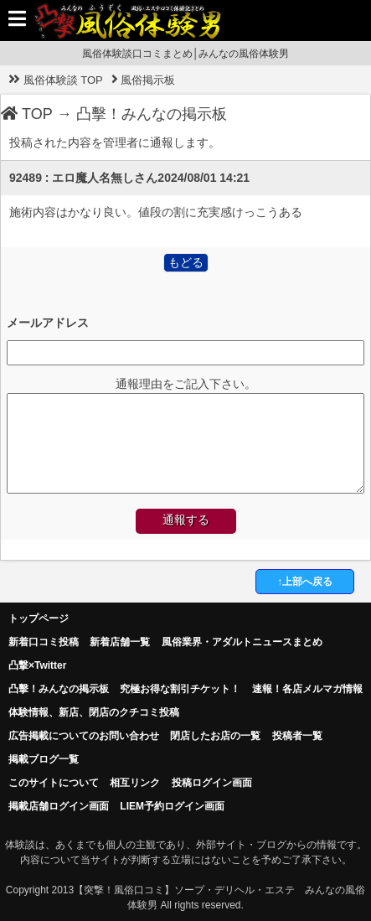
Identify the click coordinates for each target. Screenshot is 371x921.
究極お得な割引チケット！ (180, 689)
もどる (186, 262)
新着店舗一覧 (120, 642)
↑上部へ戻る (304, 581)
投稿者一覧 (297, 736)
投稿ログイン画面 (212, 783)
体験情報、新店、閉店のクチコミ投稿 (93, 712)
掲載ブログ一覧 (43, 759)
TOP (27, 114)
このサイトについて (53, 783)
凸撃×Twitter (37, 665)
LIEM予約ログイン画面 (172, 806)
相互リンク (135, 783)
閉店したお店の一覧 (215, 736)
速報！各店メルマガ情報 (307, 689)
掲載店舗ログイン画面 (58, 806)
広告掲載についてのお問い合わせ (83, 736)
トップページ (38, 618)
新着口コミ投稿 (43, 642)
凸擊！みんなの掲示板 (151, 114)
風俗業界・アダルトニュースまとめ (242, 642)
